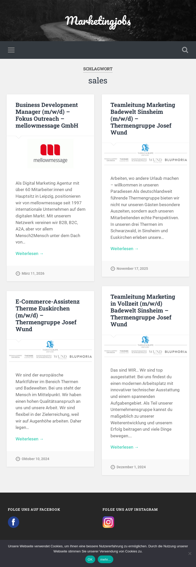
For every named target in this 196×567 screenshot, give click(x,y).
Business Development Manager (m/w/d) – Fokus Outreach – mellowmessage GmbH (47, 115)
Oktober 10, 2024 (35, 459)
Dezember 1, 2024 (131, 467)
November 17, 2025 (132, 268)
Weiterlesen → (30, 253)
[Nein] (189, 553)
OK (90, 559)
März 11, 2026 (33, 273)
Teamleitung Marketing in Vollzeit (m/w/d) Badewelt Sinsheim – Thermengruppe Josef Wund (143, 310)
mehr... (105, 559)
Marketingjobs (98, 20)
